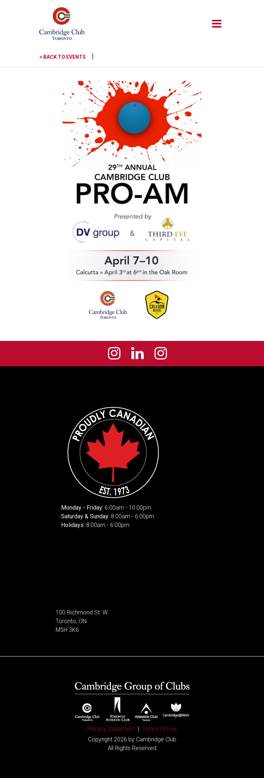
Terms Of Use (159, 728)
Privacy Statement (111, 728)
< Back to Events (66, 56)
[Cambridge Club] (61, 23)
